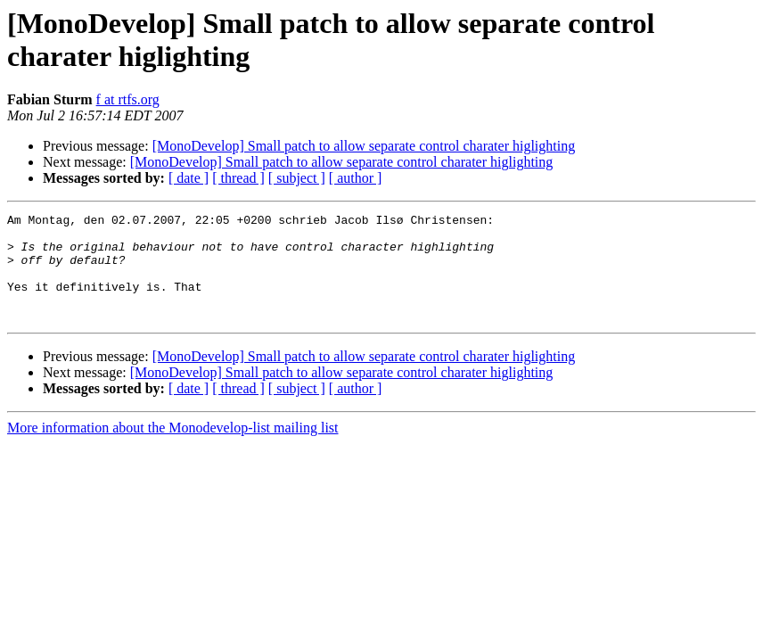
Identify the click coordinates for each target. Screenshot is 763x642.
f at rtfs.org (128, 99)
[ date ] (188, 177)
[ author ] (355, 177)
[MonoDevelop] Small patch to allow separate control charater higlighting (364, 145)
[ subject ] (296, 177)
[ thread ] (238, 177)
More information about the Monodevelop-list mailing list (173, 449)
